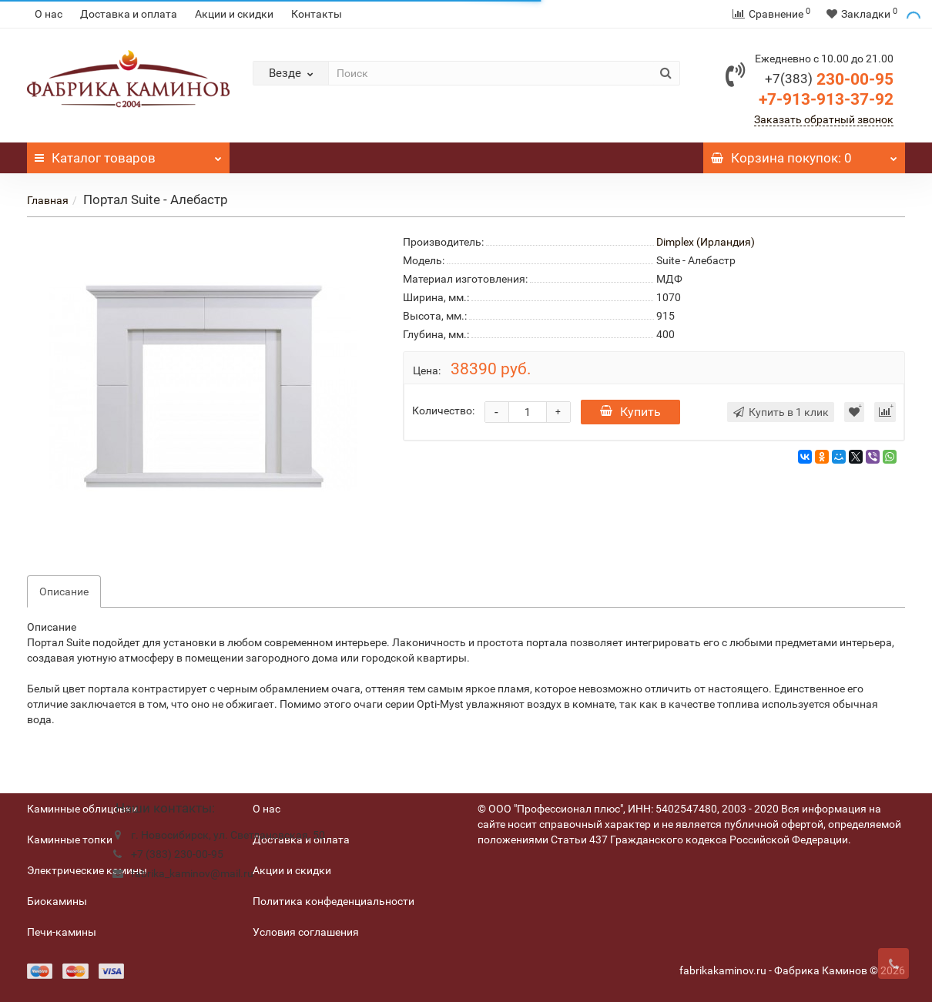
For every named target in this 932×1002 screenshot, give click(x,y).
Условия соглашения (306, 932)
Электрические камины (87, 870)
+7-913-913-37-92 (826, 99)
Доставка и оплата (128, 14)
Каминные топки (69, 839)
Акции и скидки (234, 14)
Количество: (443, 410)
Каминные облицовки (82, 809)
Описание (64, 591)
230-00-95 (829, 79)
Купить (630, 411)
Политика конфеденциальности (333, 901)
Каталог (128, 154)
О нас (48, 14)
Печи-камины (61, 932)
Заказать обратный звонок (823, 119)
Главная (48, 200)
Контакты (316, 14)
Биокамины (57, 901)
